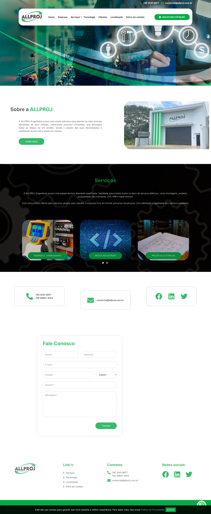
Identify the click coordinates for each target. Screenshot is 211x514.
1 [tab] (103, 288)
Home (51, 17)
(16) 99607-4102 (13, 298)
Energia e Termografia (47, 281)
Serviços (75, 17)
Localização (117, 17)
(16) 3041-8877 (151, 3)
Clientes (103, 17)
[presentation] (115, 426)
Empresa (62, 17)
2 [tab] (107, 288)
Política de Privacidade (152, 509)
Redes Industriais (105, 281)
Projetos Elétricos (163, 281)
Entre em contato (135, 17)
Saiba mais (31, 145)
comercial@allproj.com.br (178, 3)
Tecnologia (89, 17)
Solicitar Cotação (172, 17)
